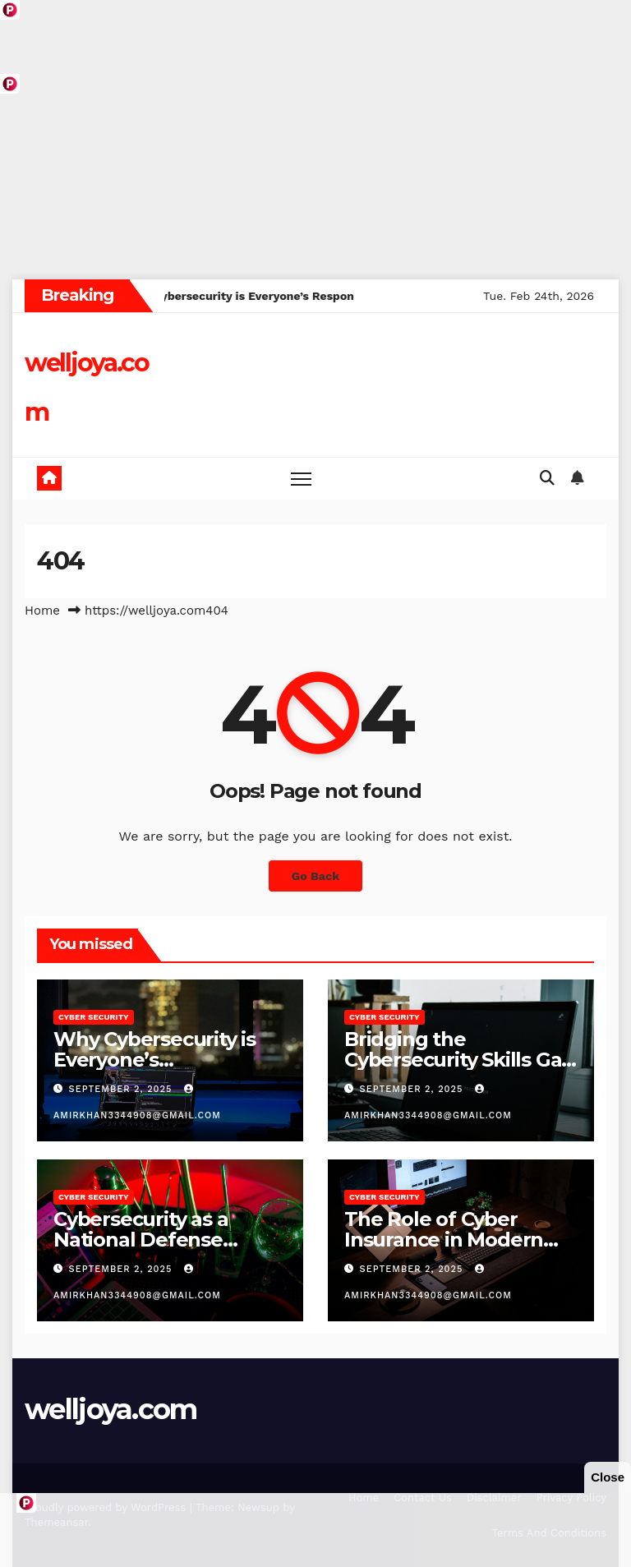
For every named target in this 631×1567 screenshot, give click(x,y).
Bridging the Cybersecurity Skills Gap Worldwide (459, 1059)
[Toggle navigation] (301, 478)
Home (42, 610)
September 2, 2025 (122, 1089)
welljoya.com (111, 1409)
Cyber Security (93, 1016)
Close (607, 1477)
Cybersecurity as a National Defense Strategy (140, 1239)
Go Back (315, 876)
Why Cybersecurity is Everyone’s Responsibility (154, 1059)
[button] (547, 477)
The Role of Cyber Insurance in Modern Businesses (443, 1239)
